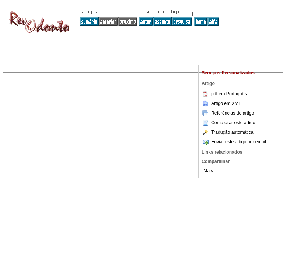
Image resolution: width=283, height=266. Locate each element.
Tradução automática (227, 132)
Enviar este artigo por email (234, 141)
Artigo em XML (221, 103)
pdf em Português (224, 93)
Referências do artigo (228, 113)
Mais (208, 170)
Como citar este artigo (233, 122)
